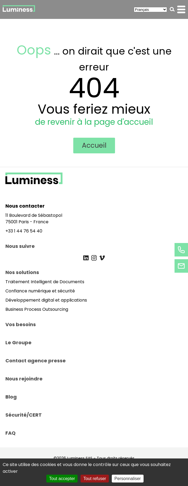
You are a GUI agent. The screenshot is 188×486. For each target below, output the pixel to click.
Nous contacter (25, 205)
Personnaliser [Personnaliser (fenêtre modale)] (127, 478)
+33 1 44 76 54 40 (23, 231)
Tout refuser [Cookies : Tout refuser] (94, 478)
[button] (172, 9)
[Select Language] (150, 9)
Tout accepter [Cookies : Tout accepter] (62, 478)
